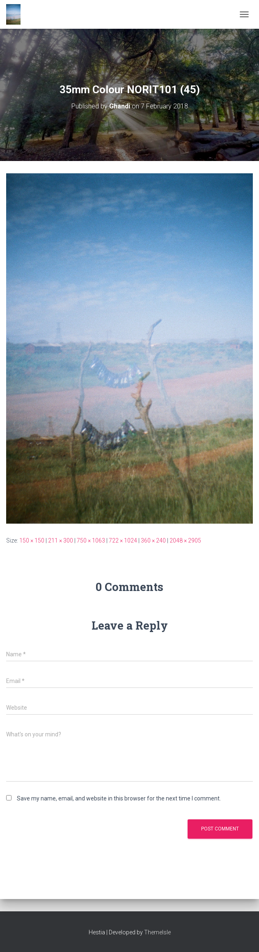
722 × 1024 (123, 540)
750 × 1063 (91, 540)
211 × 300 (60, 540)
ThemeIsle (157, 932)
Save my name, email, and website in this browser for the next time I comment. (119, 798)
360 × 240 (153, 540)
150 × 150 (31, 540)
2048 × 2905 (185, 540)
